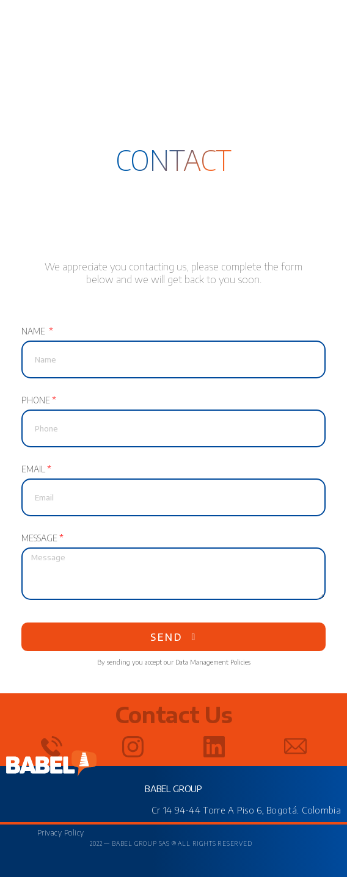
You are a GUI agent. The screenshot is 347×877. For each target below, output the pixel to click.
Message (39, 539)
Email (33, 470)
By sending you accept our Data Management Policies (173, 662)
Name (34, 332)
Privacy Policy (60, 832)
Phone (35, 401)
